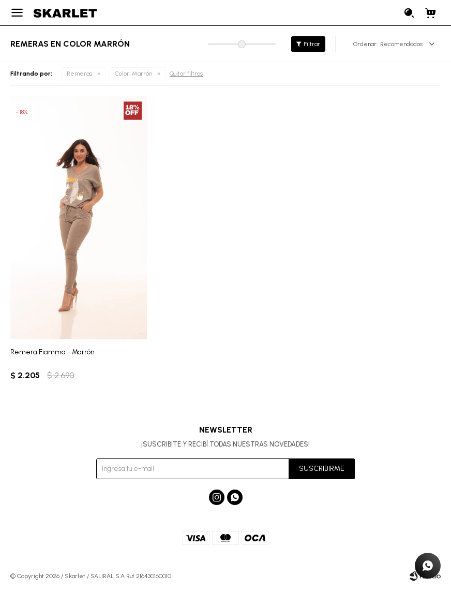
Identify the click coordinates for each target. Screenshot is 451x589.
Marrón (133, 74)
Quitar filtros (186, 73)
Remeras (79, 73)
